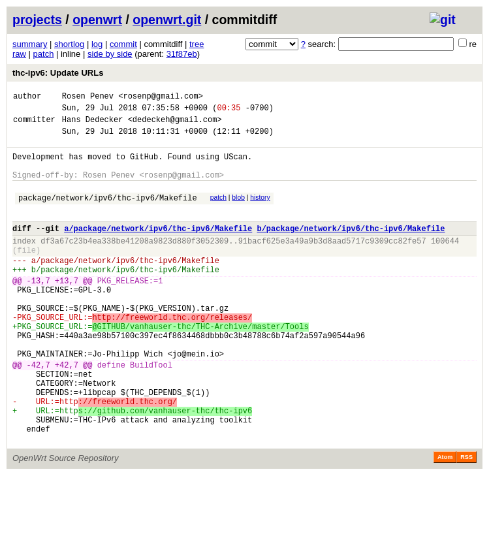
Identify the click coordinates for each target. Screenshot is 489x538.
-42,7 (38, 411)
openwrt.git (167, 19)
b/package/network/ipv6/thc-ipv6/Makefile (351, 247)
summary (29, 44)
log (97, 44)
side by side (110, 54)
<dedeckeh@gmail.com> (175, 125)
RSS (466, 519)
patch (43, 54)
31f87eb (181, 54)
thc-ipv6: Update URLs (57, 73)
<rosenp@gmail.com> (160, 97)
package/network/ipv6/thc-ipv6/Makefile (107, 213)
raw (19, 54)
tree (196, 44)
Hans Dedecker (92, 125)
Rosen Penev (88, 97)
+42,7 (66, 411)
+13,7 (66, 309)
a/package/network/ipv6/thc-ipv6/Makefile (158, 247)
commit (123, 44)
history (260, 211)
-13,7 (38, 309)
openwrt (97, 19)
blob (238, 211)
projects (37, 19)
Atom (444, 519)
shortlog (69, 44)
